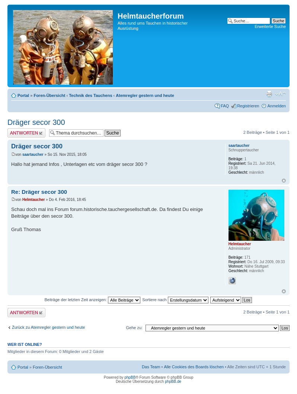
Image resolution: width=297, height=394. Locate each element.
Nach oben (284, 181)
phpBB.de (173, 381)
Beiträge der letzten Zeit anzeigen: (92, 299)
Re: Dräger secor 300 (39, 192)
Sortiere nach (175, 299)
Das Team (151, 367)
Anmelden (276, 106)
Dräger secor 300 (36, 122)
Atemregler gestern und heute (145, 95)
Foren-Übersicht (49, 95)
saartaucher (33, 154)
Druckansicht (269, 94)
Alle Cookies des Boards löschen (194, 367)
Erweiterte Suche (270, 26)
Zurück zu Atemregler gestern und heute (48, 327)
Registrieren (248, 106)
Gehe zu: (134, 327)
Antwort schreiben (26, 133)
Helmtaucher (33, 200)
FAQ (225, 106)
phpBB (129, 377)
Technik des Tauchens (90, 95)
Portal (23, 95)
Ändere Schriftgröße (280, 94)
